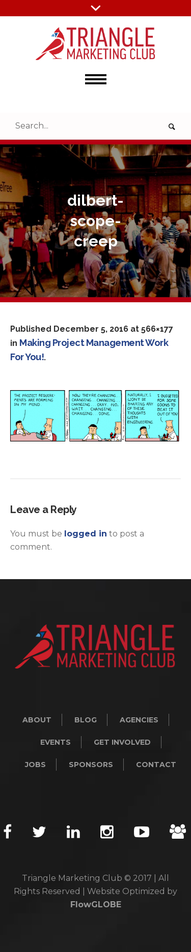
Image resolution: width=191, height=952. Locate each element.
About (36, 719)
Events (55, 742)
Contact (156, 764)
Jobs (35, 764)
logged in (85, 533)
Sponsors (91, 764)
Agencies (139, 719)
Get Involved (122, 742)
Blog (85, 719)
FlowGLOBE (95, 904)
